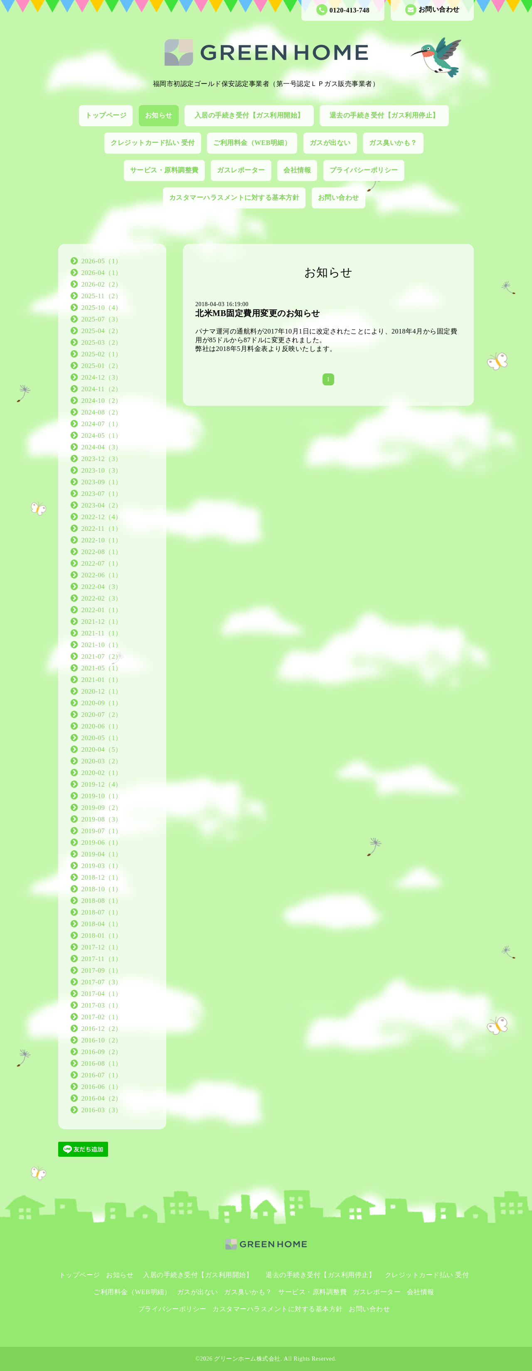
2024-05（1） (101, 435)
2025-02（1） (101, 354)
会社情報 (297, 170)
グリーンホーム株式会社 (247, 1359)
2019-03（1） (101, 865)
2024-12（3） (101, 377)
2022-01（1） (101, 609)
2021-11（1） (101, 633)
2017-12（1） (101, 947)
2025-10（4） (101, 307)
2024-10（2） (101, 400)
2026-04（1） (101, 272)
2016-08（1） (101, 1063)
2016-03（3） (101, 1109)
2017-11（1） (101, 958)
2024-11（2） (101, 388)
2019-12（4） (101, 784)
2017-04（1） (101, 993)
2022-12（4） (101, 516)
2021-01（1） (101, 679)
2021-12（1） (101, 621)
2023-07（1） (101, 493)
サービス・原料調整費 (164, 170)
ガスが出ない (330, 142)
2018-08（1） (101, 900)
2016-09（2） (101, 1051)
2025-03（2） (101, 342)
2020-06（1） (101, 726)
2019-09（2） (101, 807)
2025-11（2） (101, 295)
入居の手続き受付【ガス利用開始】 (253, 115)
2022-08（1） (101, 551)
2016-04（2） (101, 1098)
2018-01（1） (101, 935)
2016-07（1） (101, 1075)
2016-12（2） (101, 1028)
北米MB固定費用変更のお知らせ (257, 313)
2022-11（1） (101, 528)
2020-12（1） (101, 691)
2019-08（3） (101, 819)
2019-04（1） (101, 854)
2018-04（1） (101, 923)
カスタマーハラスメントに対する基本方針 (234, 197)
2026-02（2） (101, 284)
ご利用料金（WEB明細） (252, 142)
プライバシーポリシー (364, 170)
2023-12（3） (101, 458)
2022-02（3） (101, 598)
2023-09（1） (101, 482)
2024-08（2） (101, 412)
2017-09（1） (101, 970)
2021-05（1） (101, 668)
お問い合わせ (432, 9)
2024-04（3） (101, 447)
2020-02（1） (101, 772)
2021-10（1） (101, 644)
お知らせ (158, 115)
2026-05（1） (101, 261)
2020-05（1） (101, 737)
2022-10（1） (101, 540)
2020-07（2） (101, 714)
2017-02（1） (101, 1016)
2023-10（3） (101, 470)
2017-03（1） (101, 1005)
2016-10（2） (101, 1040)
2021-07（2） (101, 656)
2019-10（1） (101, 796)
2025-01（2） (101, 365)
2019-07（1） (101, 830)
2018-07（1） (101, 912)
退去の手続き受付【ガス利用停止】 (388, 115)
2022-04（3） (101, 586)
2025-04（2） (101, 330)
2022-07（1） (101, 563)
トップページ (105, 115)
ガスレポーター (241, 170)
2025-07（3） (101, 319)
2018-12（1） (101, 877)
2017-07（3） (101, 982)
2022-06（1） (101, 575)
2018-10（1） (101, 889)
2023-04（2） (101, 505)
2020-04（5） (101, 749)
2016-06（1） (101, 1086)
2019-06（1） (101, 842)
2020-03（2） (101, 761)
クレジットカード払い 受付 (153, 142)
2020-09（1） (101, 702)
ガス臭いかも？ (393, 142)
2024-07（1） (101, 423)
